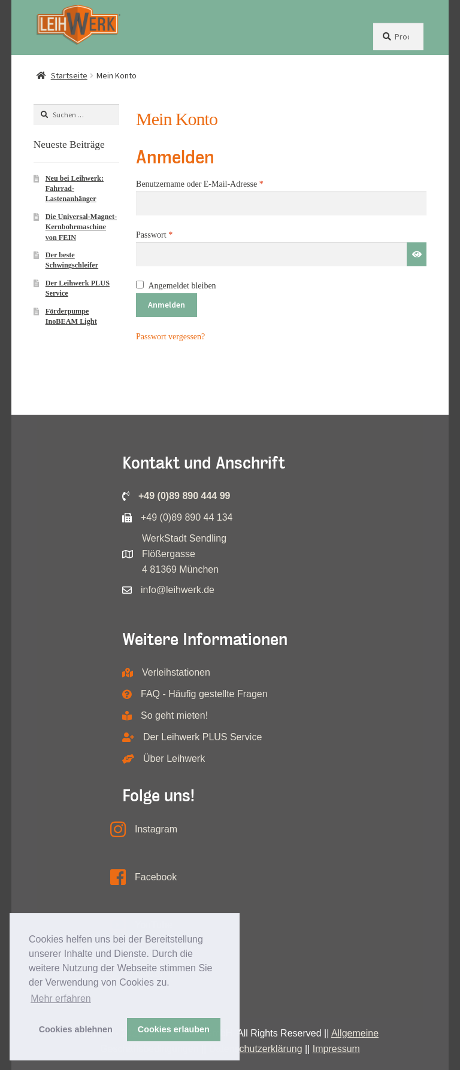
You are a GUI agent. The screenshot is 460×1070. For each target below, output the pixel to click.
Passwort (174, 233)
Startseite (69, 75)
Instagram (156, 829)
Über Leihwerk (174, 758)
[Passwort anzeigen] (416, 254)
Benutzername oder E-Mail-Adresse (220, 183)
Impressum (336, 1049)
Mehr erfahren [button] (61, 998)
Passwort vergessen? (170, 336)
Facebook (156, 877)
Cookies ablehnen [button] (76, 1029)
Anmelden (166, 304)
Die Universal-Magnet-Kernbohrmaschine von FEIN (81, 227)
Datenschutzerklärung (255, 1049)
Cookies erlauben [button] (174, 1029)
